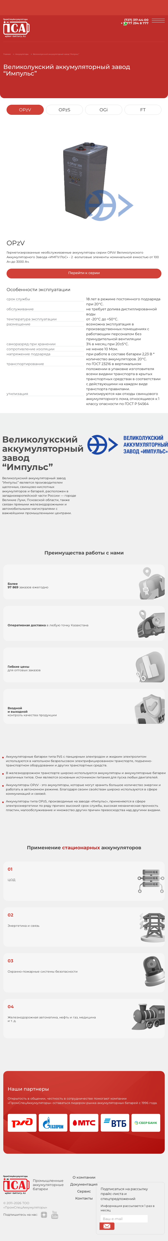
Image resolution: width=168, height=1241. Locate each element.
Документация (84, 1184)
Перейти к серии (84, 273)
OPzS (64, 109)
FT (142, 109)
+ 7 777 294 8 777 (135, 23)
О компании (84, 1177)
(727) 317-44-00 (136, 20)
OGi (104, 109)
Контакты (84, 1198)
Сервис (84, 1191)
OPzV (25, 109)
